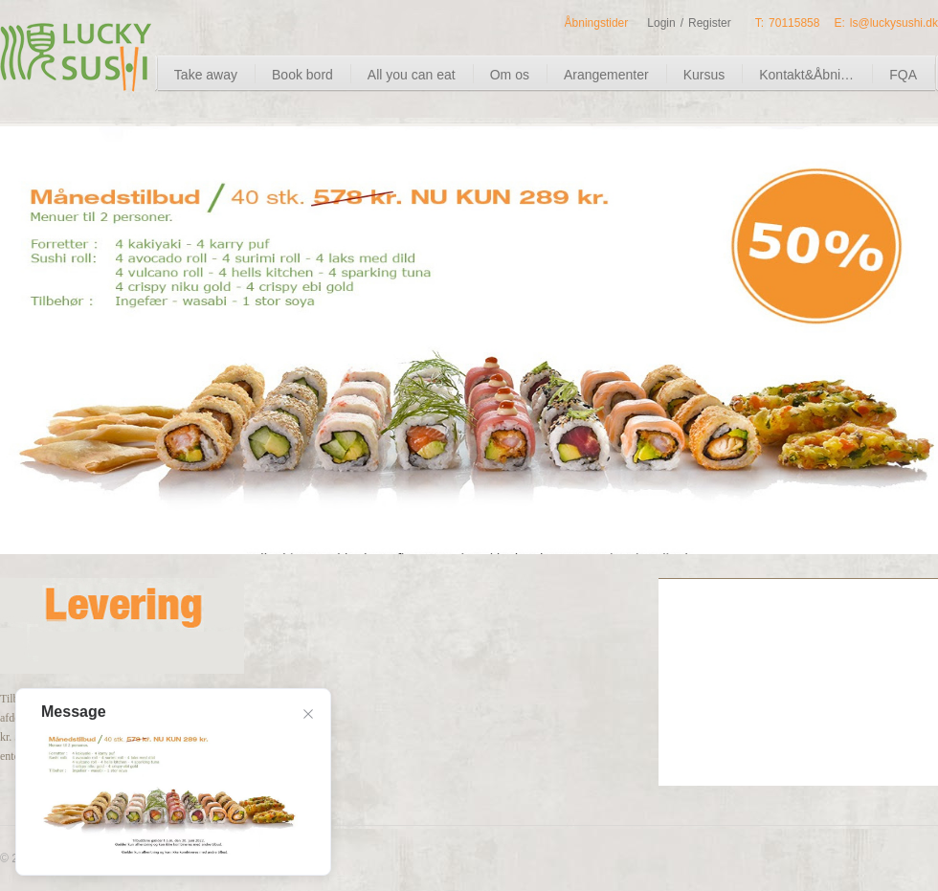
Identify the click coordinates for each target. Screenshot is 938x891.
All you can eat (412, 74)
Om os (509, 74)
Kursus (704, 74)
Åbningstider (597, 23)
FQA (903, 74)
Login (661, 23)
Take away (205, 74)
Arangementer (606, 74)
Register (709, 23)
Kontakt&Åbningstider (823, 74)
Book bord (302, 74)
